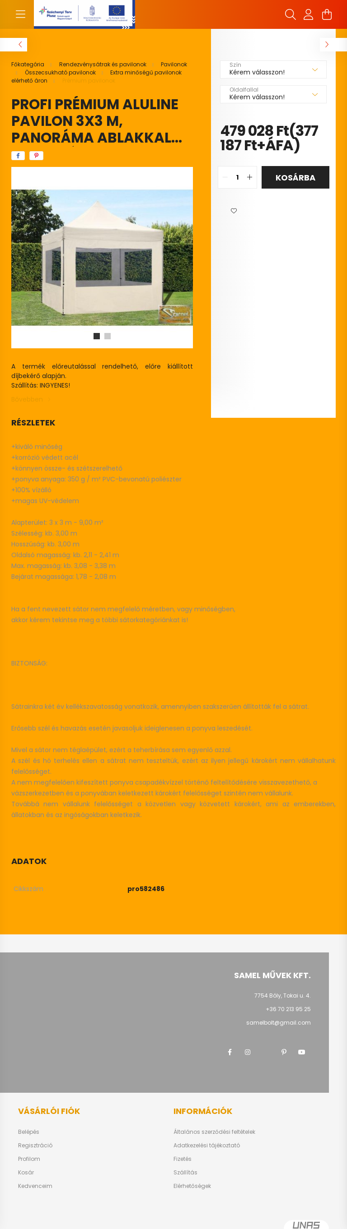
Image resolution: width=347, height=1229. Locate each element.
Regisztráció (35, 1145)
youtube (302, 1052)
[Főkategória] (28, 64)
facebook (229, 1052)
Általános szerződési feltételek (214, 1132)
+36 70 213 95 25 (288, 1009)
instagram (248, 1052)
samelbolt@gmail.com (278, 1022)
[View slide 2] (107, 336)
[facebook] (18, 155)
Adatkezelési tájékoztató (207, 1145)
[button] (234, 211)
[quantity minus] (225, 177)
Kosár (26, 1172)
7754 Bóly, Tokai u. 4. (282, 995)
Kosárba (295, 177)
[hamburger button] (20, 14)
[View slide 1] (97, 336)
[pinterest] (36, 155)
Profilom (29, 1159)
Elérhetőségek (192, 1186)
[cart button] (327, 14)
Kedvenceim (35, 1186)
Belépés (28, 1132)
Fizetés (183, 1159)
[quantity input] (237, 177)
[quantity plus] (250, 177)
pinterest (284, 1052)
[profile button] (309, 14)
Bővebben (27, 399)
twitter (266, 1052)
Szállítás (185, 1172)
